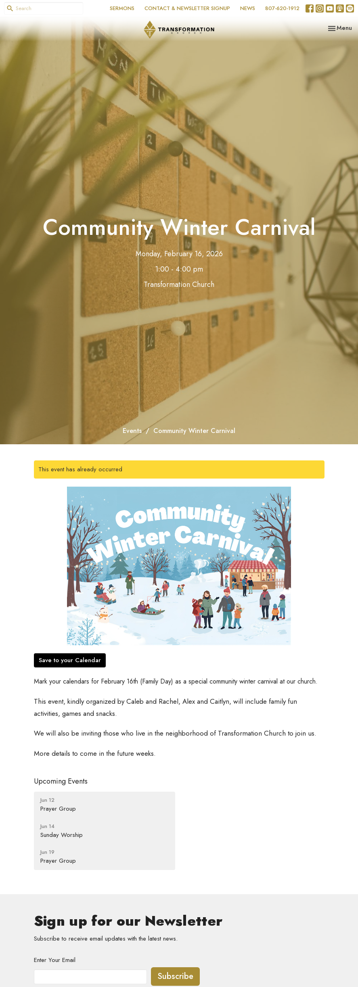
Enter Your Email (54, 960)
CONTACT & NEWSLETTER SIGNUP (187, 8)
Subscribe (175, 976)
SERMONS (122, 8)
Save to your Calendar (70, 660)
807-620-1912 (282, 8)
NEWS (247, 8)
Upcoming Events (61, 781)
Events (132, 430)
